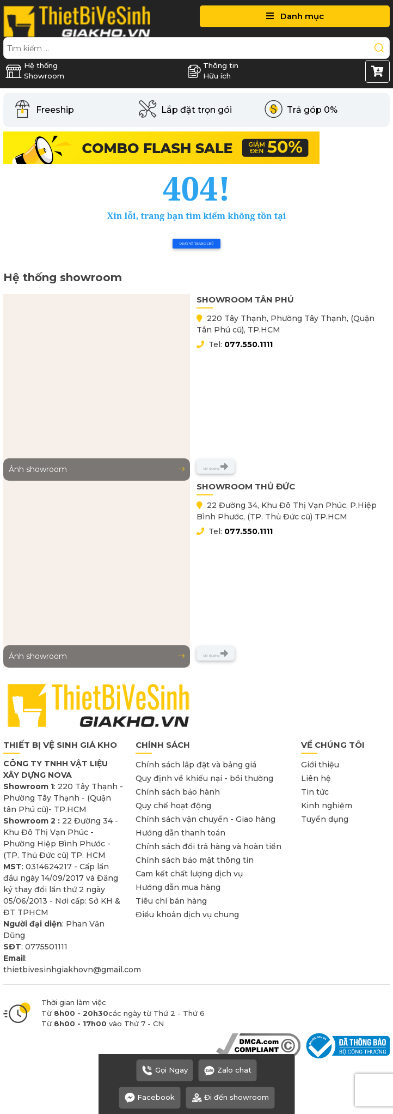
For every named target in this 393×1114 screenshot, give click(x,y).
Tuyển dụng (324, 819)
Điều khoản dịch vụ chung (187, 914)
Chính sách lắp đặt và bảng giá (196, 765)
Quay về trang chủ (196, 243)
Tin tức (315, 792)
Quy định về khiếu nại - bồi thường (204, 778)
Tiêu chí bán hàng (171, 901)
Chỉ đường (215, 466)
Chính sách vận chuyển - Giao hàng (205, 819)
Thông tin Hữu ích (212, 71)
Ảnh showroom (97, 469)
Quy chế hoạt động (173, 805)
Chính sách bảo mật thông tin (195, 860)
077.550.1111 (248, 344)
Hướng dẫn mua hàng (178, 887)
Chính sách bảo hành (178, 792)
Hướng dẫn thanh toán (180, 833)
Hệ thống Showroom (34, 71)
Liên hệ (316, 778)
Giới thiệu (320, 765)
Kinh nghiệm (326, 805)
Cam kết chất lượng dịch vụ (189, 874)
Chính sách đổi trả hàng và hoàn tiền (208, 846)
